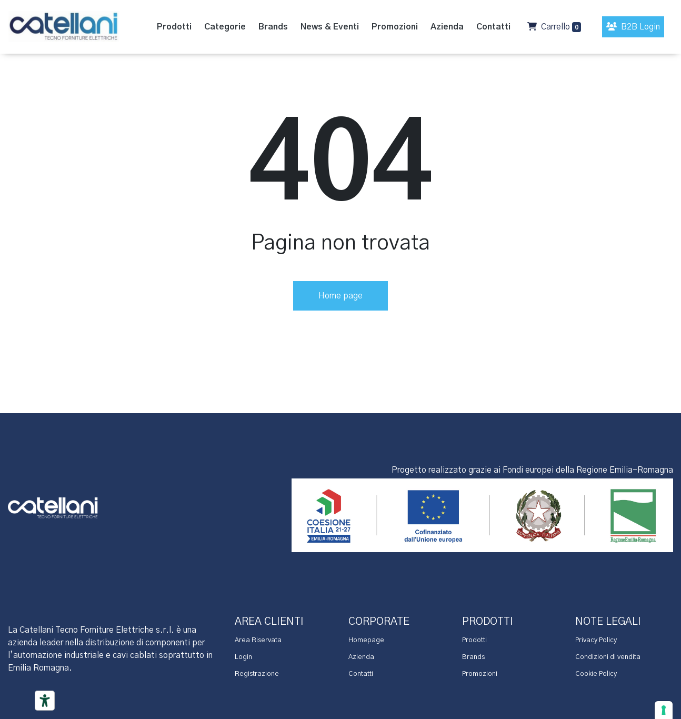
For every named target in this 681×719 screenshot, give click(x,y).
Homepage (366, 640)
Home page (340, 296)
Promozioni (479, 674)
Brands (473, 657)
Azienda (361, 657)
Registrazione (257, 674)
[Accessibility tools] (45, 701)
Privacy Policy (596, 640)
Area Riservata (258, 640)
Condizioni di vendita (607, 657)
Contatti (360, 674)
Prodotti (474, 640)
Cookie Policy (596, 674)
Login (243, 657)
